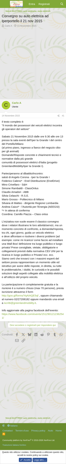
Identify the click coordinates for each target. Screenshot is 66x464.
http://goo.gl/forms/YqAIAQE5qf (20, 295)
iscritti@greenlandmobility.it (20, 302)
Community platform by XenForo (28, 440)
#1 (63, 116)
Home (59, 430)
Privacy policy (38, 430)
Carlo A (8, 25)
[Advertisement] (33, 62)
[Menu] (5, 4)
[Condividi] (58, 116)
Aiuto (50, 430)
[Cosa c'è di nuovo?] (54, 4)
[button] (3, 425)
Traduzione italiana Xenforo (14, 445)
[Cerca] (61, 4)
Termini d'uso (22, 430)
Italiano (12, 425)
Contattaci (7, 430)
